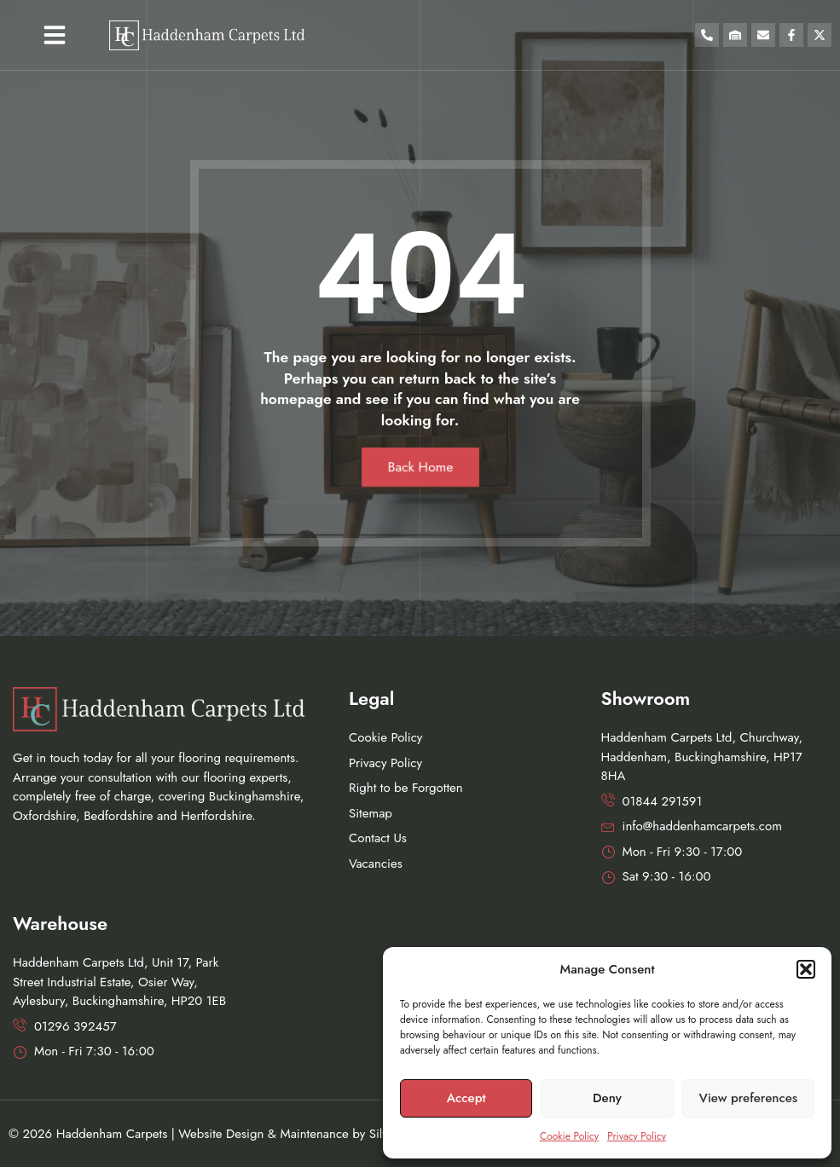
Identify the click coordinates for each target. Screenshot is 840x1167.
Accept (466, 1098)
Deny (607, 1098)
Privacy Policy (636, 1136)
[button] (805, 969)
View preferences (748, 1098)
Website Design (221, 1133)
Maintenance (314, 1133)
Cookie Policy (569, 1136)
